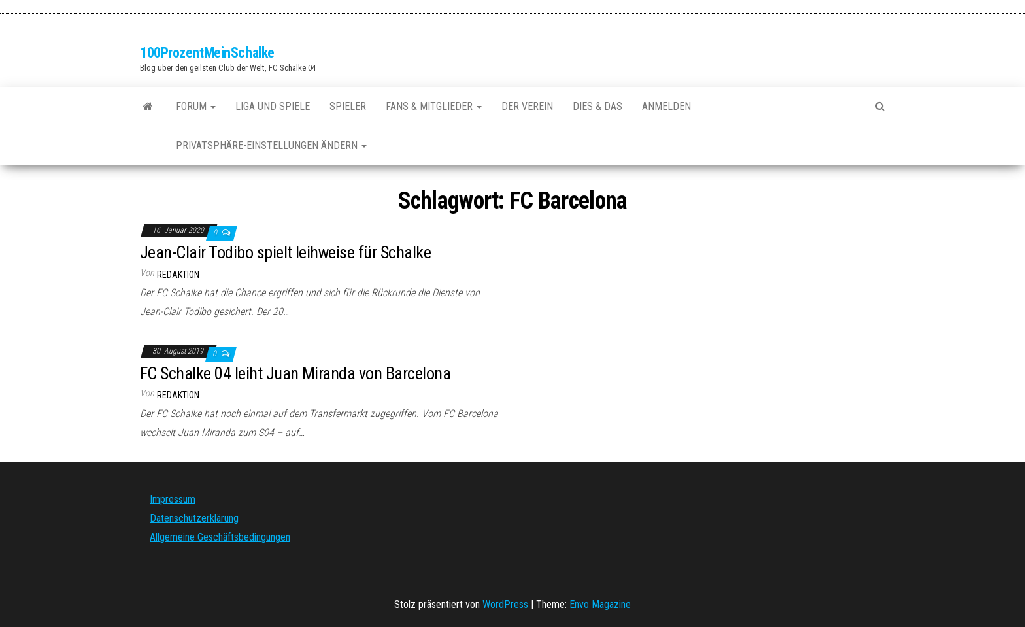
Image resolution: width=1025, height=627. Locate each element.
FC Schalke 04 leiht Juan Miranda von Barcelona (295, 373)
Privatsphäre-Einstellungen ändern (271, 145)
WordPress (505, 604)
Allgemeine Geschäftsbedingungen (220, 537)
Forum (196, 106)
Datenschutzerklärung (194, 518)
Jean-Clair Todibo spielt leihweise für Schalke (285, 252)
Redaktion (178, 274)
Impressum (172, 499)
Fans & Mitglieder (434, 106)
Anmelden (666, 106)
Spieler (347, 106)
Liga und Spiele (272, 106)
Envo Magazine (600, 604)
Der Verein (527, 106)
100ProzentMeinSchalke (207, 52)
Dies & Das (597, 106)
